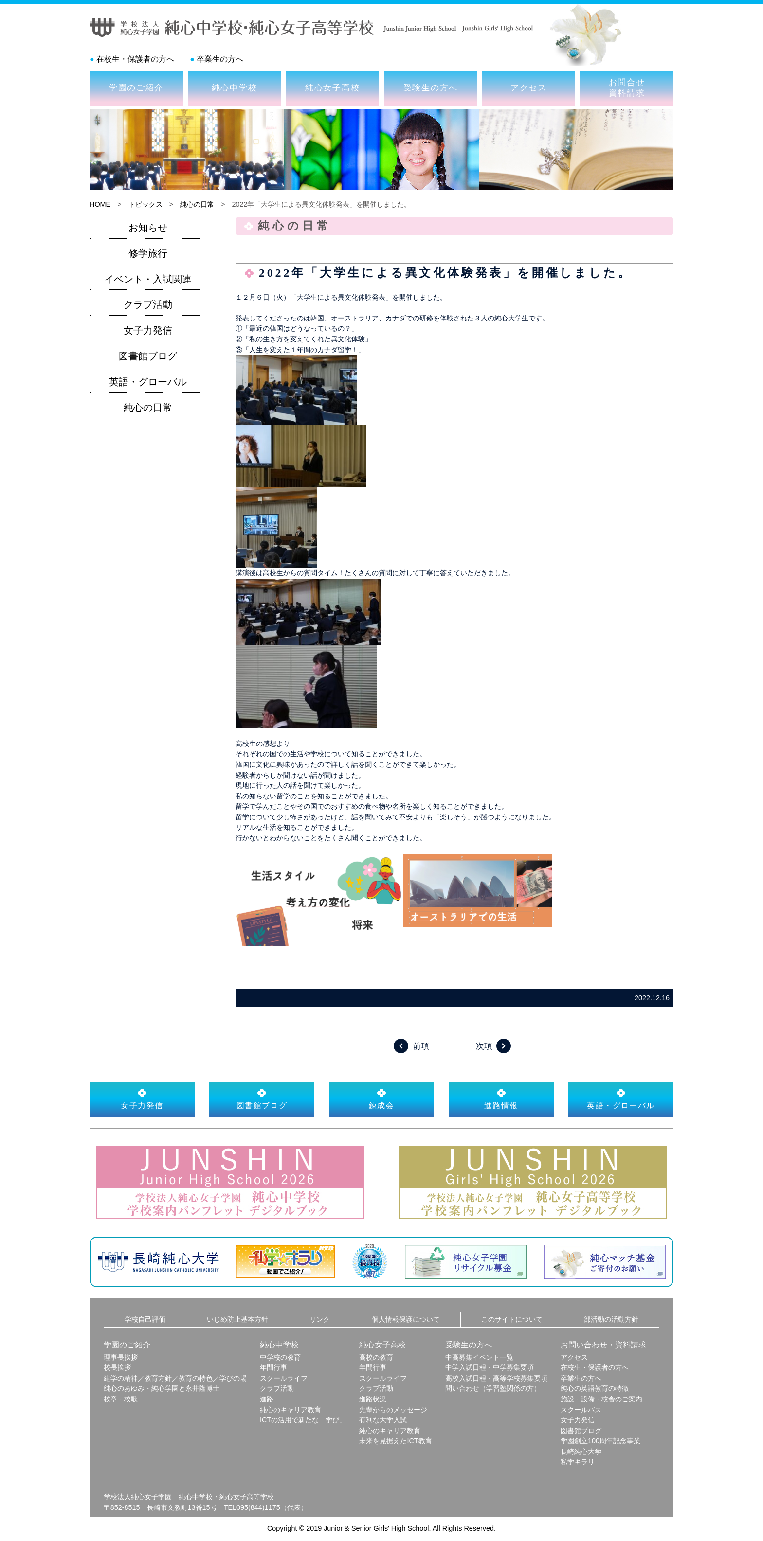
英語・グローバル (148, 381)
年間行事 (273, 1367)
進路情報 (501, 1099)
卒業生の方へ (220, 59)
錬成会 (381, 1099)
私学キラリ (578, 1462)
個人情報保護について (406, 1319)
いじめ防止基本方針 (237, 1319)
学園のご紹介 (136, 87)
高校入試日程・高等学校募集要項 (496, 1378)
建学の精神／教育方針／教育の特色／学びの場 (175, 1378)
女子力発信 (148, 330)
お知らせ (147, 227)
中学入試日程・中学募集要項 (489, 1367)
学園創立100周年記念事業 (600, 1441)
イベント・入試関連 (148, 279)
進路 (266, 1399)
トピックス (145, 204)
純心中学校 (234, 87)
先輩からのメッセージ (393, 1410)
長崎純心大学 (581, 1451)
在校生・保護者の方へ (135, 59)
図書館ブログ (148, 356)
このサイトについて (512, 1319)
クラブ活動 (148, 304)
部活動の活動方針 (611, 1319)
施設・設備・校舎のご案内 (601, 1399)
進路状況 (372, 1399)
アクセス (528, 87)
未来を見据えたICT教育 (395, 1441)
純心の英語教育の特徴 (595, 1388)
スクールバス (581, 1410)
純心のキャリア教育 (290, 1410)
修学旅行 (147, 253)
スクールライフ (284, 1378)
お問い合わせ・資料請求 (603, 1345)
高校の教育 (376, 1357)
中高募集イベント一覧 (479, 1357)
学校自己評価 (145, 1319)
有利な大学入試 (383, 1420)
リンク (319, 1319)
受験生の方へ (430, 87)
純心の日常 (197, 204)
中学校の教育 (280, 1357)
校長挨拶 (117, 1367)
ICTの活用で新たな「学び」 (303, 1420)
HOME (100, 204)
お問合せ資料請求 (627, 87)
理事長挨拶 (121, 1357)
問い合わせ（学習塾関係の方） (493, 1388)
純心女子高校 (332, 87)
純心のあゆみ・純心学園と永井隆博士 (161, 1388)
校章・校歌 (121, 1399)
